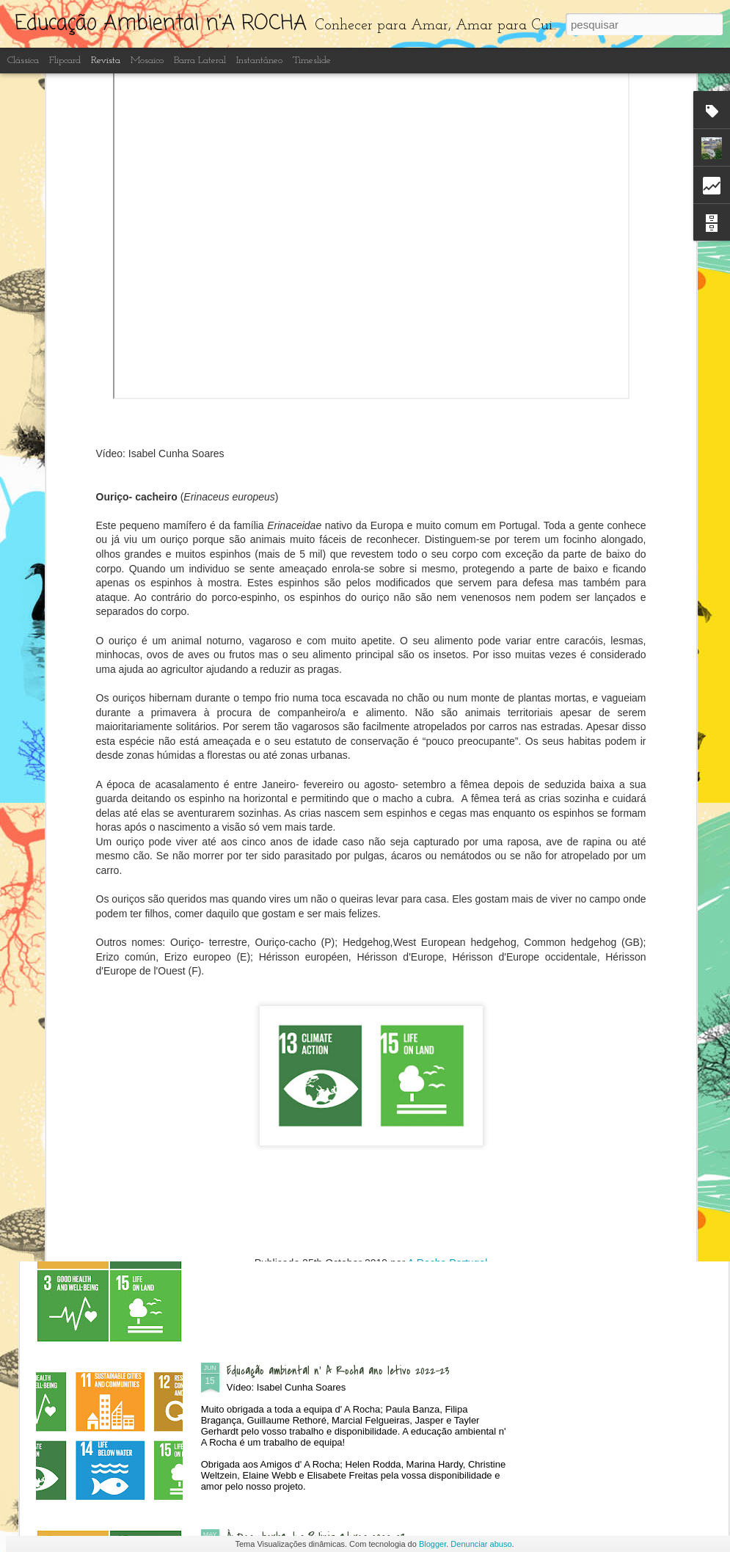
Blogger (432, 1544)
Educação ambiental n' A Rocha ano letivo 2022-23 (338, 1371)
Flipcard (65, 60)
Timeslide (312, 60)
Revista (105, 60)
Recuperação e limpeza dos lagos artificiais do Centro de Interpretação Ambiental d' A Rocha (355, 1046)
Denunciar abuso (480, 1544)
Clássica (23, 60)
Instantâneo (259, 60)
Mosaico (147, 60)
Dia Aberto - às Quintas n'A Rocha (305, 704)
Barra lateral (200, 60)
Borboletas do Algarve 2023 (286, 1204)
